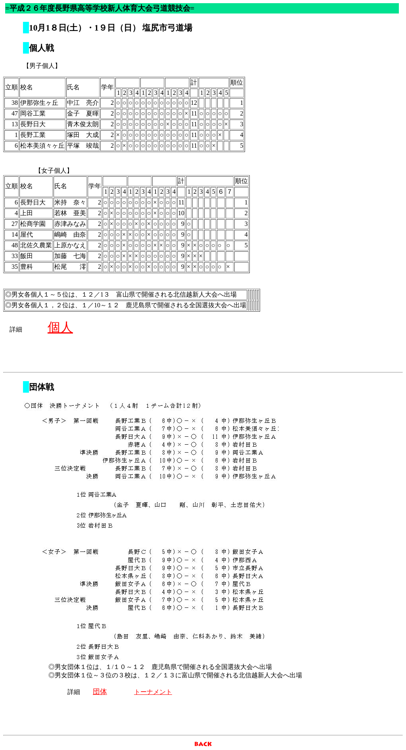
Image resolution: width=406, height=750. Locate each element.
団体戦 (41, 387)
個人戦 (41, 48)
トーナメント (153, 691)
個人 (60, 327)
